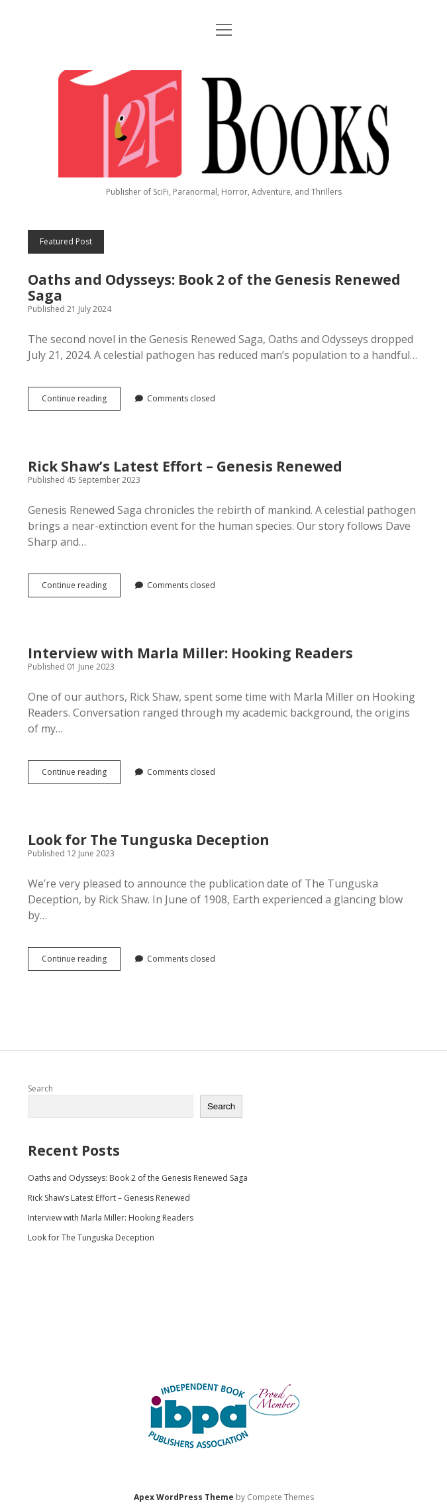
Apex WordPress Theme (184, 1497)
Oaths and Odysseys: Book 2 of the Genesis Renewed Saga (214, 287)
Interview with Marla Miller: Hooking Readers (190, 653)
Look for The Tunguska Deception (149, 840)
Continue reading (81, 401)
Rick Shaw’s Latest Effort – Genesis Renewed (185, 466)
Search (40, 1088)
